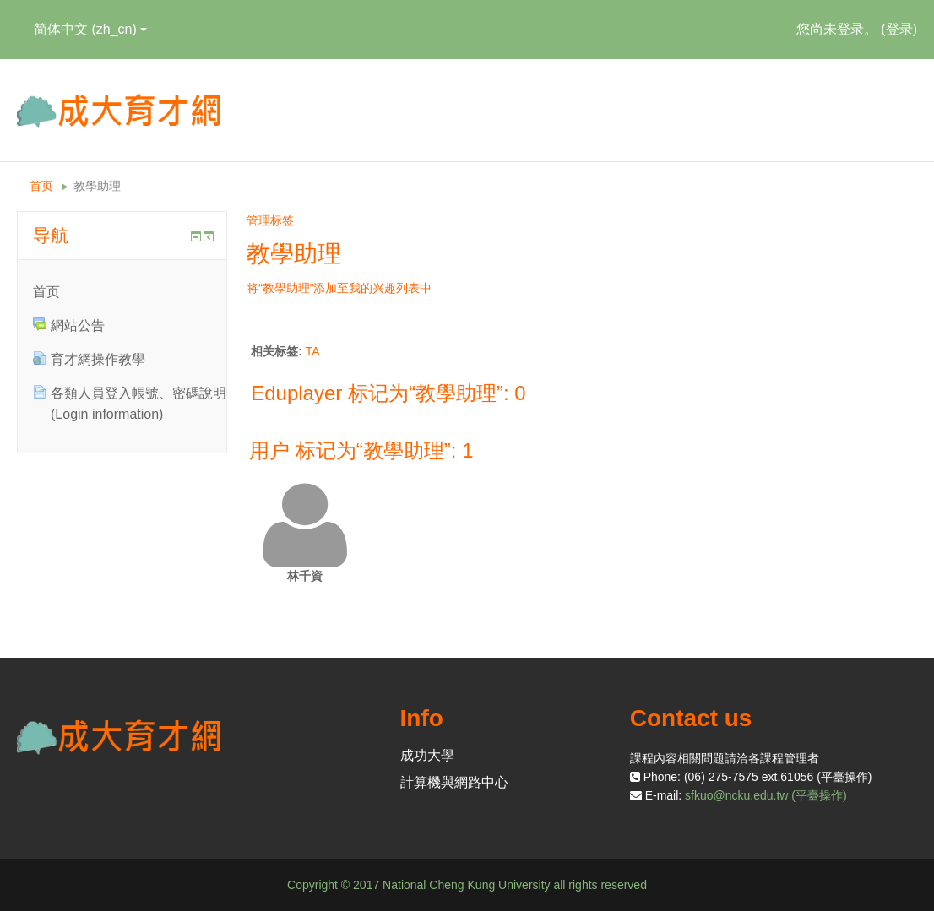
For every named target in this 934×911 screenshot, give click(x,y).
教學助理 (97, 186)
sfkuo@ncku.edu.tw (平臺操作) (766, 795)
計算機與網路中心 (454, 782)
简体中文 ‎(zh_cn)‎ (90, 29)
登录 (899, 29)
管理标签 (270, 220)
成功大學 (427, 755)
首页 (41, 186)
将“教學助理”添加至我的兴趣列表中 (339, 288)
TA (313, 351)
